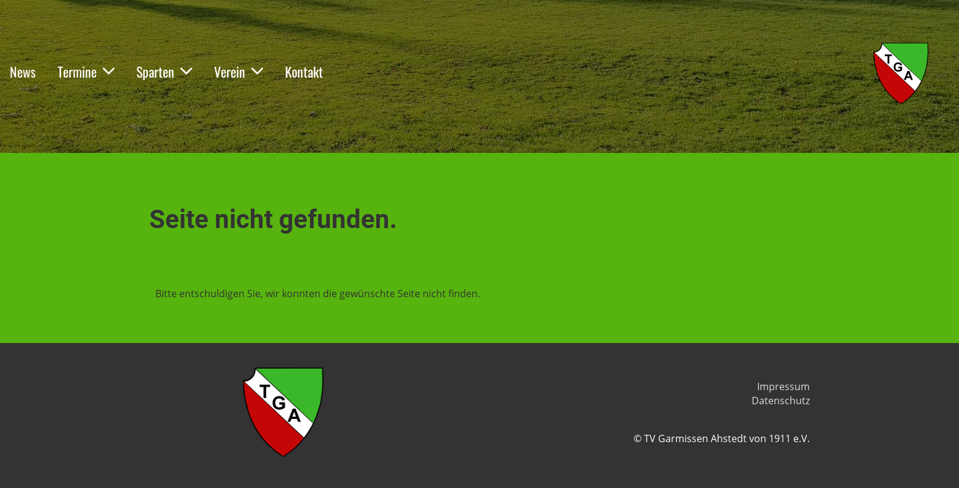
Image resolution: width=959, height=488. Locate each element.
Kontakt (304, 71)
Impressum (783, 386)
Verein (238, 71)
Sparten (164, 71)
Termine (85, 71)
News (22, 71)
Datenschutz (781, 400)
